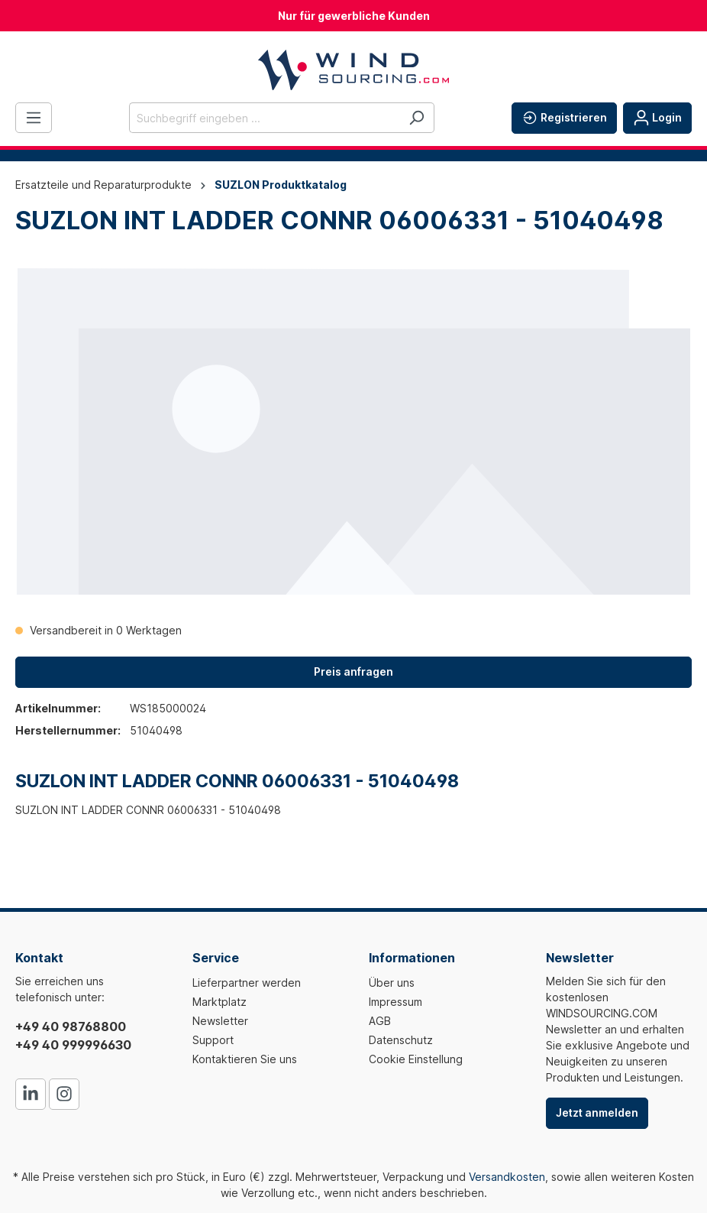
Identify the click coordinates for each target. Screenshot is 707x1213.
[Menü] (33, 117)
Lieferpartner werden (246, 982)
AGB (380, 1020)
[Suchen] (416, 117)
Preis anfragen (353, 671)
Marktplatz (219, 1001)
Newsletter (220, 1020)
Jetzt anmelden (597, 1112)
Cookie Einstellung (416, 1058)
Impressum (395, 1001)
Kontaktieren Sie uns (244, 1058)
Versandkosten (507, 1176)
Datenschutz (401, 1039)
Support (213, 1039)
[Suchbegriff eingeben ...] (264, 117)
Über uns (392, 982)
